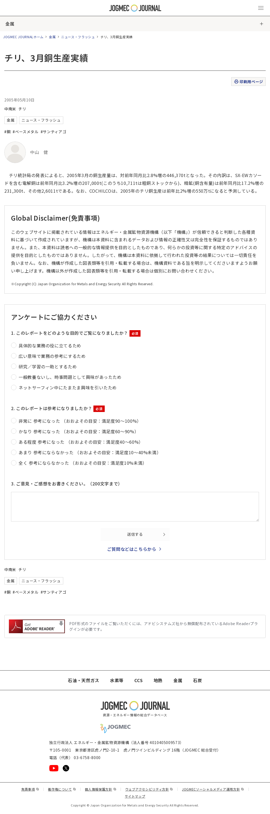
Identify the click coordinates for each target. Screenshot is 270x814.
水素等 (117, 680)
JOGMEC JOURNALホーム (23, 36)
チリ (22, 108)
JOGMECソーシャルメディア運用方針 (213, 789)
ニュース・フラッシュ (78, 36)
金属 (9, 23)
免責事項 (30, 789)
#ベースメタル (25, 131)
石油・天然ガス (83, 680)
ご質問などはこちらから (131, 549)
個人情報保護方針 (100, 789)
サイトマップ (135, 796)
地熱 (158, 680)
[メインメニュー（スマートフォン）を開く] (261, 8)
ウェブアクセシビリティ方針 (149, 789)
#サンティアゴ (53, 131)
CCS (138, 680)
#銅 (7, 131)
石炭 (197, 680)
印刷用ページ (248, 81)
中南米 (10, 108)
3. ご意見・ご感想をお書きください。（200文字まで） (66, 483)
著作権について (62, 789)
